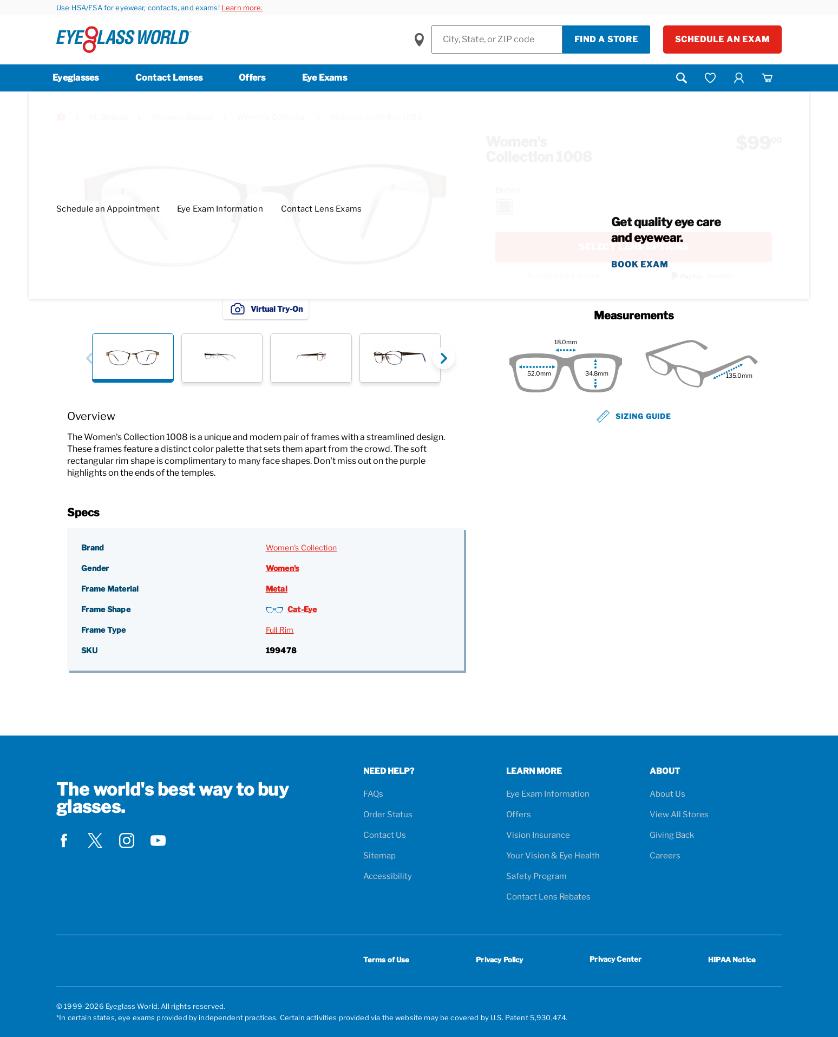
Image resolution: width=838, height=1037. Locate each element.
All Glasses (108, 116)
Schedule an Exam (722, 39)
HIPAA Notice (732, 959)
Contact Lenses (169, 78)
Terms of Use (386, 959)
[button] (89, 358)
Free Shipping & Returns (564, 276)
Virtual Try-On (266, 308)
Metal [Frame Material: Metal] (276, 588)
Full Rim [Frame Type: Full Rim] (280, 629)
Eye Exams (324, 78)
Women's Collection (272, 116)
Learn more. (242, 7)
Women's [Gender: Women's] (282, 568)
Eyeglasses (76, 78)
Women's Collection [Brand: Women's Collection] (301, 547)
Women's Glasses (182, 116)
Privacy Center (615, 961)
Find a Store (606, 39)
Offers (252, 78)
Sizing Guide (634, 416)
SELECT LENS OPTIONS (634, 247)
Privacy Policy (499, 959)
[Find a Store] (496, 39)
